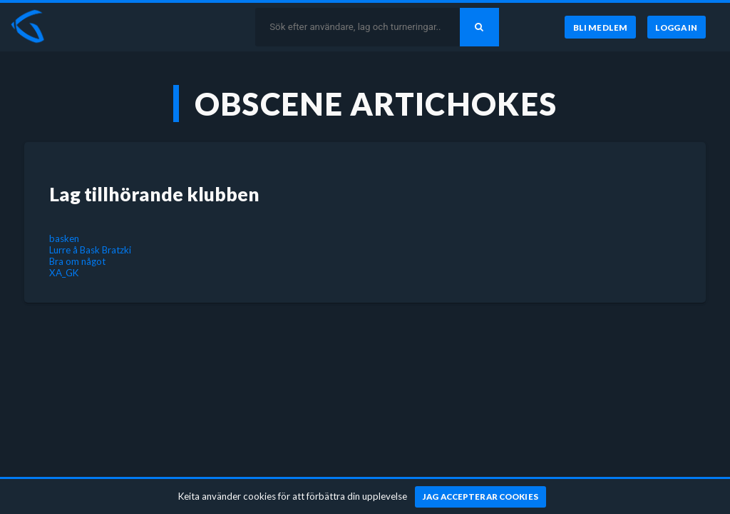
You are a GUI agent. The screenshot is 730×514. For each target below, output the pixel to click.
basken (64, 238)
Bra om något (77, 261)
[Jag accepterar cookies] (481, 497)
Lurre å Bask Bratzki (90, 250)
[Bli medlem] (600, 27)
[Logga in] (676, 27)
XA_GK (63, 272)
